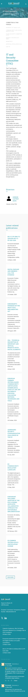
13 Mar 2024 (8, 687)
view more (10, 577)
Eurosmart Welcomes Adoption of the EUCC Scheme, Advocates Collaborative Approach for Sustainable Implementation (14, 504)
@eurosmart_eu (15, 664)
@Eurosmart (20, 669)
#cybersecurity (20, 673)
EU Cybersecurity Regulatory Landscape (13, 467)
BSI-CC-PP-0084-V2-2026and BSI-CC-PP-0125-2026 (14, 238)
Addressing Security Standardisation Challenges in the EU (14, 433)
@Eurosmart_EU (9, 689)
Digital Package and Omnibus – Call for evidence (13, 272)
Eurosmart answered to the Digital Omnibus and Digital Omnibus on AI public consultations (14, 640)
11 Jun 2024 (8, 666)
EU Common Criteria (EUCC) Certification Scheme (13, 543)
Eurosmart (8, 664)
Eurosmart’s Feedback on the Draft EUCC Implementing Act (14, 307)
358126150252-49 (11, 611)
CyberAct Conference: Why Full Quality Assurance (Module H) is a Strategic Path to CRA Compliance (14, 630)
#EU (6, 674)
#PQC (14, 673)
